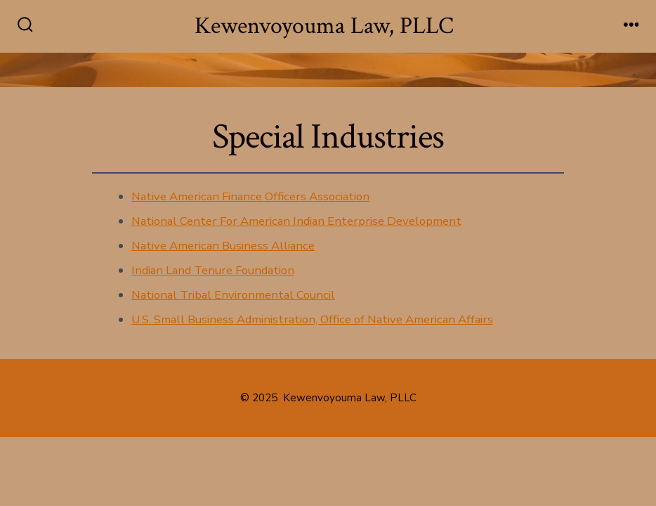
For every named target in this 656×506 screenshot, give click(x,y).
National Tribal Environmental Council (233, 295)
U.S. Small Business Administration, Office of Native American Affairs (312, 319)
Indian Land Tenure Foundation (212, 270)
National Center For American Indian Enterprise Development (296, 221)
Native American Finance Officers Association (250, 196)
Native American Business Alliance (223, 246)
